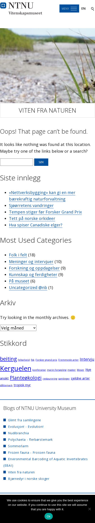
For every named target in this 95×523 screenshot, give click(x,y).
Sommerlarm (18, 446)
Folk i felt (18, 254)
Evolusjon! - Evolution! (25, 426)
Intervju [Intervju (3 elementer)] (87, 359)
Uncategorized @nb (28, 287)
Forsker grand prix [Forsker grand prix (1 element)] (46, 359)
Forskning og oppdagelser (34, 268)
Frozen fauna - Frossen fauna (31, 452)
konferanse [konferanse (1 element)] (39, 369)
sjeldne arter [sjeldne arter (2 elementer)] (80, 378)
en (83, 8)
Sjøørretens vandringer (31, 205)
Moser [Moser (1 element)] (80, 369)
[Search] (92, 8)
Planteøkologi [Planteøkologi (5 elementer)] (26, 377)
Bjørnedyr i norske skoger (28, 479)
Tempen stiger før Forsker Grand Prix (45, 212)
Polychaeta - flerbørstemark (30, 439)
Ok (49, 516)
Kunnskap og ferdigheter (33, 274)
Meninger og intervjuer (31, 261)
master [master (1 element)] (72, 369)
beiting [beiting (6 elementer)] (8, 358)
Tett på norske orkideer (32, 218)
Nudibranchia (18, 433)
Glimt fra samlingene (24, 420)
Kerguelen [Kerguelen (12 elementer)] (15, 368)
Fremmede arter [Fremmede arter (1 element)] (68, 359)
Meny (65, 9)
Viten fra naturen (47, 110)
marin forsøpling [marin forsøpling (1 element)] (56, 369)
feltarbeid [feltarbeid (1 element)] (24, 359)
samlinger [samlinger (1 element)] (64, 378)
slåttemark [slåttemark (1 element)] (6, 385)
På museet (19, 281)
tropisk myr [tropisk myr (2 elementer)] (22, 385)
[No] (89, 509)
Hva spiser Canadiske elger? (35, 225)
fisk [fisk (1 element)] (32, 359)
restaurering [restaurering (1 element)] (50, 378)
